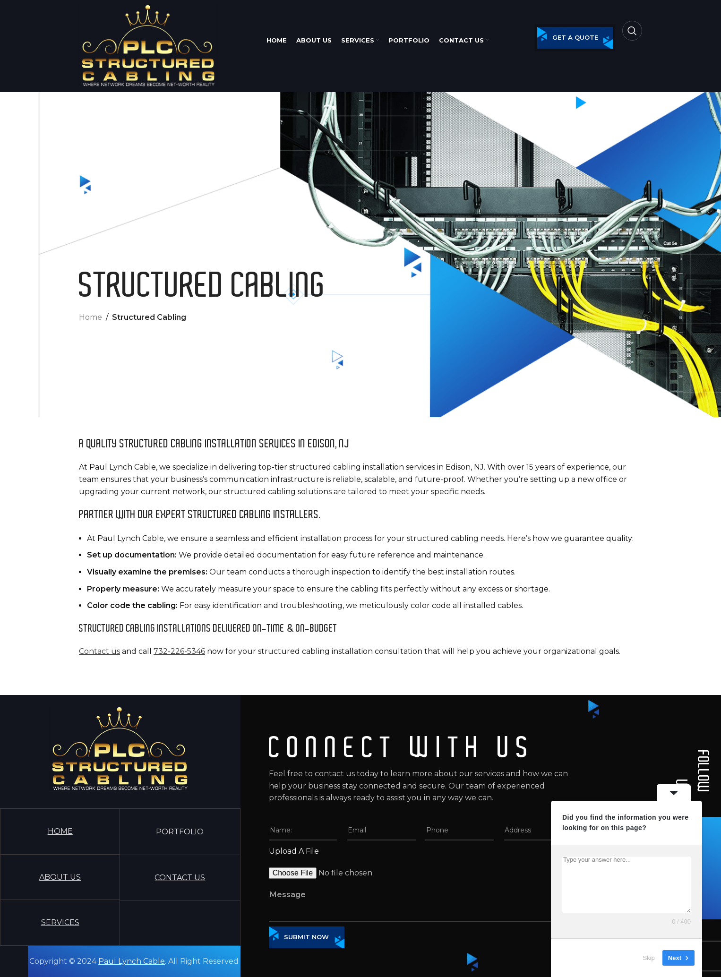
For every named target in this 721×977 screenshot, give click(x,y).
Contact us (99, 651)
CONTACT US (179, 877)
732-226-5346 (179, 651)
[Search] (632, 30)
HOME (60, 831)
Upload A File (294, 851)
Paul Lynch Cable (131, 961)
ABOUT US (60, 877)
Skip (649, 957)
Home (90, 317)
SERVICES (60, 922)
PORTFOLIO (180, 831)
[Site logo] (148, 44)
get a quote (575, 37)
